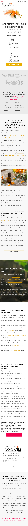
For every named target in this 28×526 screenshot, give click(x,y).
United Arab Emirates (17, 510)
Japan (6, 110)
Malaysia (10, 501)
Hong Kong (5, 498)
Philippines (5, 505)
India (11, 498)
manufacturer (13, 135)
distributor (21, 135)
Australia (17, 110)
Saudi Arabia (14, 505)
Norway (19, 503)
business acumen (16, 345)
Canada (6, 102)
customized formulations (15, 282)
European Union (20, 496)
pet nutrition (16, 277)
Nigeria (13, 503)
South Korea (7, 107)
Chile (23, 494)
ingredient (12, 330)
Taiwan (23, 508)
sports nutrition (14, 279)
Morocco (23, 501)
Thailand (7, 510)
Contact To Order (14, 64)
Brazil (12, 494)
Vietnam (14, 515)
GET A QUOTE (14, 251)
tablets (17, 155)
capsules (20, 153)
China (5, 105)
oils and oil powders (14, 143)
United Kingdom (19, 107)
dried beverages (10, 155)
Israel (24, 498)
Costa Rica (11, 496)
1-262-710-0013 (22, 1)
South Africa (6, 508)
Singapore (18, 105)
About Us (14, 464)
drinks (22, 155)
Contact (14, 469)
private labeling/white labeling (16, 335)
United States (19, 512)
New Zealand (6, 503)
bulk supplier (21, 187)
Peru (24, 503)
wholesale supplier (10, 138)
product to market (14, 350)
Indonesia (18, 498)
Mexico (17, 102)
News (14, 466)
